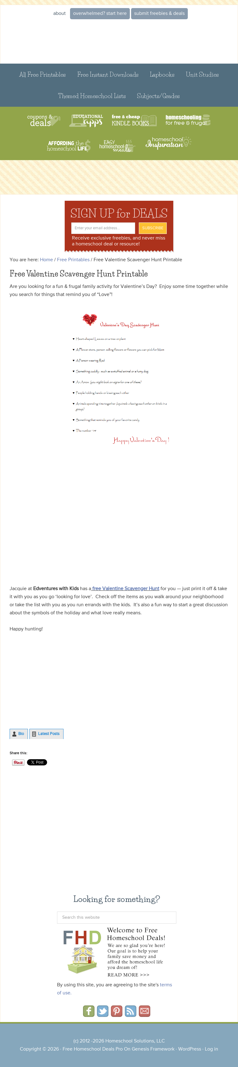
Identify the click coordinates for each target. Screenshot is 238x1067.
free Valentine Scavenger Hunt (125, 588)
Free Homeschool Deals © (119, 41)
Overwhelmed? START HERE (100, 13)
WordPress (189, 1049)
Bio (21, 734)
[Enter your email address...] (103, 228)
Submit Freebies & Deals (159, 13)
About (59, 13)
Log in (211, 1049)
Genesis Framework (153, 1049)
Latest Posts (49, 734)
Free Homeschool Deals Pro (93, 1049)
